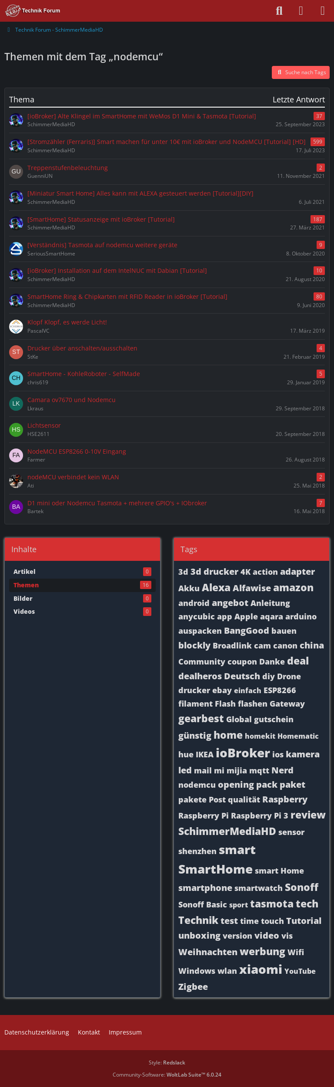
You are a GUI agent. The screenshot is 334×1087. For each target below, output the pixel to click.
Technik (198, 920)
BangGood (246, 630)
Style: (167, 1062)
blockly (194, 645)
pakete (192, 799)
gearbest (201, 718)
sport (238, 905)
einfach (247, 690)
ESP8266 (280, 690)
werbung (262, 951)
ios (278, 754)
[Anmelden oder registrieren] (301, 11)
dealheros (200, 676)
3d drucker (214, 571)
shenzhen (197, 851)
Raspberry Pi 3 (259, 815)
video (266, 935)
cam (262, 645)
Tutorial (303, 921)
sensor (291, 832)
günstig (194, 735)
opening (236, 784)
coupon (242, 661)
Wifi (295, 952)
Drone (289, 676)
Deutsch (242, 676)
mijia (237, 770)
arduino (301, 616)
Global (239, 719)
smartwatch (258, 888)
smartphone (205, 888)
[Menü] (322, 11)
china (312, 645)
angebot (230, 603)
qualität (244, 799)
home (228, 735)
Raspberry (284, 799)
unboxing (199, 935)
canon (285, 645)
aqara (271, 616)
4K (245, 571)
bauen (284, 630)
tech (307, 903)
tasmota (272, 903)
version (237, 935)
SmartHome (215, 869)
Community (201, 661)
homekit (260, 736)
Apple (246, 616)
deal (298, 661)
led (185, 770)
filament (195, 703)
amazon (293, 587)
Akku (189, 588)
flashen (252, 703)
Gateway (287, 703)
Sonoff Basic (202, 904)
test (229, 921)
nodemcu (197, 784)
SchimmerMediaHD (227, 831)
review (308, 815)
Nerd (282, 770)
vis (287, 935)
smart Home (279, 870)
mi (219, 770)
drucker (194, 690)
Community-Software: (167, 1074)
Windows (196, 971)
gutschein (274, 719)
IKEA (205, 754)
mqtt (259, 770)
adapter (297, 571)
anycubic (196, 616)
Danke (272, 661)
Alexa (216, 587)
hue (186, 754)
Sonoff (301, 887)
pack (266, 784)
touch (272, 921)
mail (203, 770)
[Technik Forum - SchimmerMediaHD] (33, 11)
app (224, 616)
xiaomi (260, 969)
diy (268, 676)
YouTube (300, 971)
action (265, 571)
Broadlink (232, 645)
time (249, 921)
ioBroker (243, 752)
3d (183, 571)
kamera (303, 754)
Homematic (298, 736)
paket (292, 784)
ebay (222, 690)
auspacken (200, 630)
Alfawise (252, 588)
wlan (227, 971)
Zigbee (193, 986)
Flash (225, 703)
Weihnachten (207, 952)
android (194, 603)
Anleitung (270, 603)
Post (217, 799)
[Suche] (279, 11)
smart (237, 849)
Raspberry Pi (203, 815)
